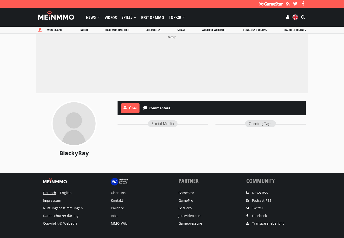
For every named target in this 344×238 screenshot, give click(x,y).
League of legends (295, 30)
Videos (111, 17)
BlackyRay (74, 153)
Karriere (117, 208)
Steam (181, 30)
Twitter (257, 208)
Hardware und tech (117, 30)
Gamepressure (190, 223)
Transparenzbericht (268, 223)
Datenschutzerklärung (61, 215)
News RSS (260, 192)
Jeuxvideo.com (189, 215)
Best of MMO (152, 17)
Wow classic (54, 30)
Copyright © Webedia (60, 223)
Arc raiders (153, 30)
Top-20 (175, 17)
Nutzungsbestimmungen (63, 208)
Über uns (118, 192)
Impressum (52, 200)
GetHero (185, 208)
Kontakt (117, 200)
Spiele (127, 17)
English (66, 192)
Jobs (114, 215)
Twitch (84, 30)
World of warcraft (214, 30)
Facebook (259, 215)
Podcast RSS (261, 200)
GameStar (186, 192)
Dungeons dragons (255, 30)
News (91, 17)
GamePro (185, 200)
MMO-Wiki (119, 223)
